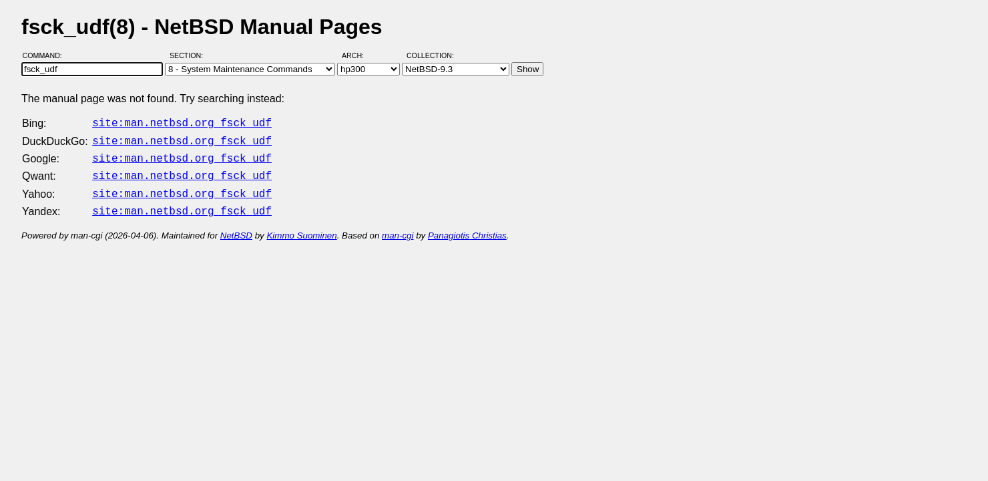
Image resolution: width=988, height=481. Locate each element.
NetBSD (236, 227)
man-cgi (397, 227)
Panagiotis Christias (467, 227)
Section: (189, 55)
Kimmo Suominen (301, 227)
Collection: (430, 55)
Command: (46, 55)
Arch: (359, 55)
